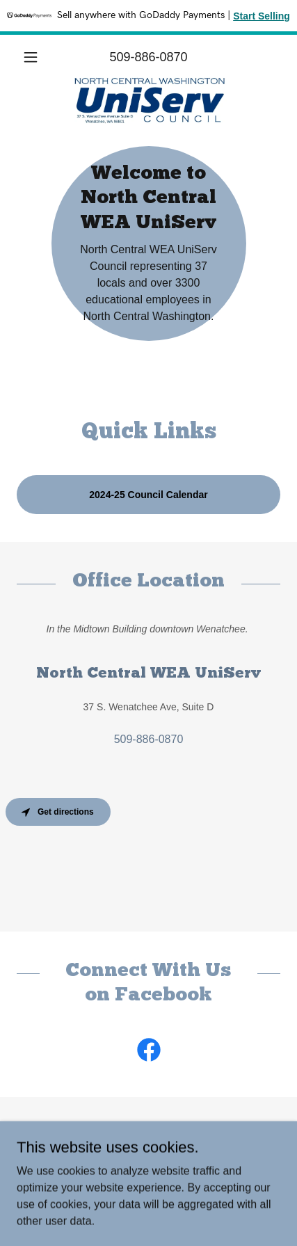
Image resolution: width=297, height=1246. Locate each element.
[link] (149, 82)
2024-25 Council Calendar (148, 494)
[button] (36, 57)
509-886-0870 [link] (148, 57)
